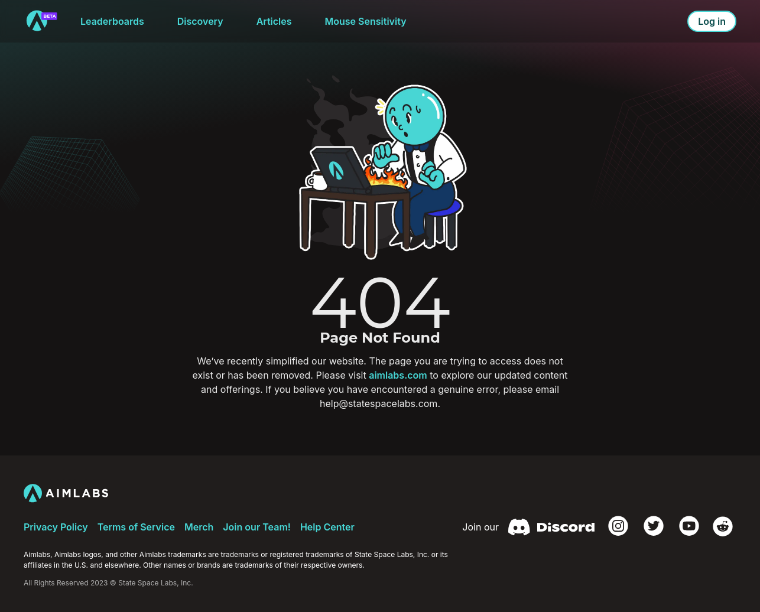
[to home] (41, 21)
